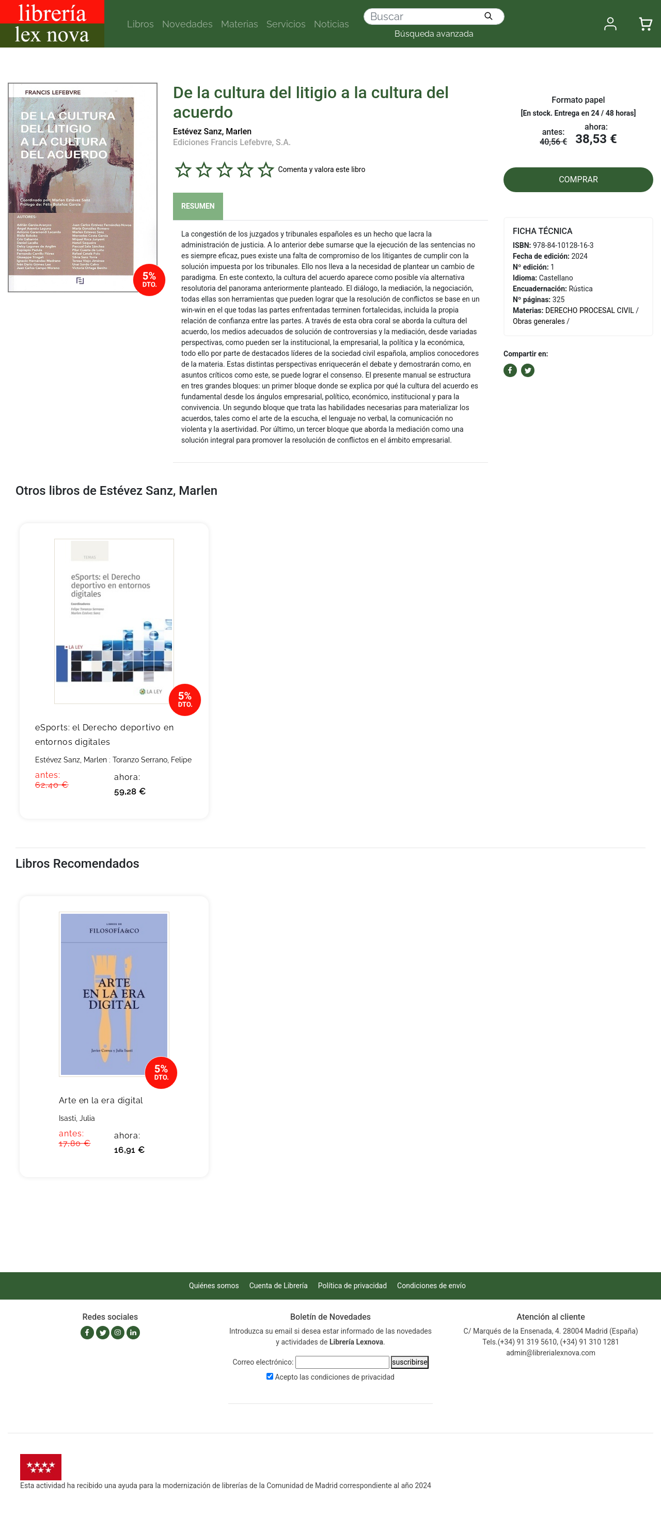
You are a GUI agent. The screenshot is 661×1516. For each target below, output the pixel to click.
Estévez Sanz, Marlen (212, 131)
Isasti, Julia (77, 1118)
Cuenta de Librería (278, 1285)
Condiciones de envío (431, 1285)
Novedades (187, 24)
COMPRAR (578, 179)
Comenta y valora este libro (321, 169)
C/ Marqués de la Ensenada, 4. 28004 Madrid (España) (551, 1331)
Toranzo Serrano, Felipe (152, 760)
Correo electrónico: (262, 1362)
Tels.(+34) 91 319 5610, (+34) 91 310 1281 (550, 1342)
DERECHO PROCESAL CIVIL (589, 310)
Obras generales (539, 321)
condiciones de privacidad (353, 1377)
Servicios (286, 24)
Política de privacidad (352, 1285)
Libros (140, 24)
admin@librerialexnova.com (550, 1353)
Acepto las (335, 1377)
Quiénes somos (214, 1285)
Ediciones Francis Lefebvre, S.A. (232, 142)
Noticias (331, 24)
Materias (239, 24)
